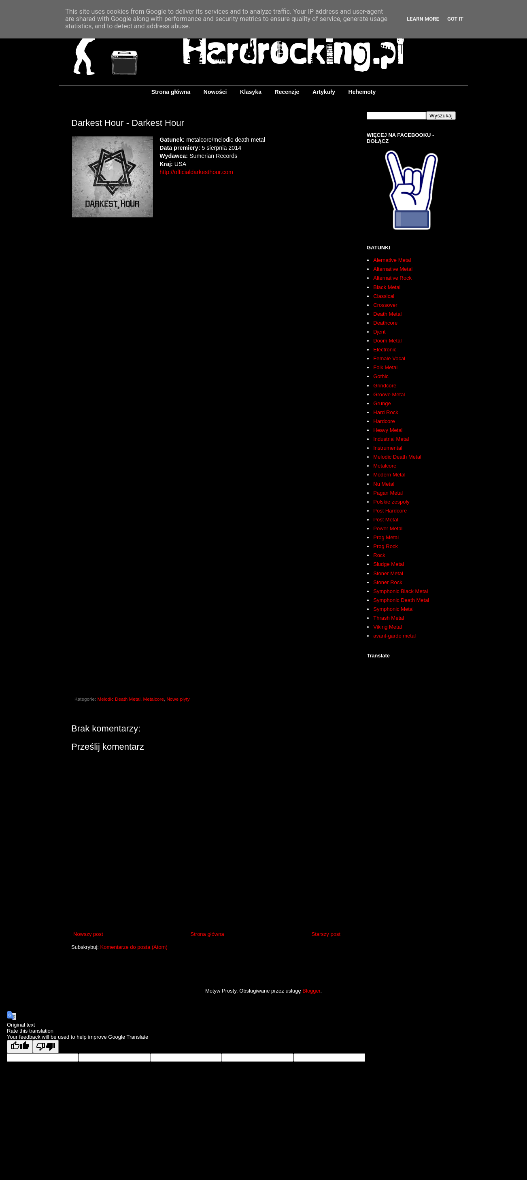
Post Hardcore (390, 511)
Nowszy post (88, 934)
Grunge (382, 403)
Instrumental (387, 448)
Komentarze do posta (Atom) (134, 947)
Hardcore (384, 421)
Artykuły (323, 92)
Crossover (385, 305)
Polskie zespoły (391, 502)
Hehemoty (362, 92)
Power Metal (387, 528)
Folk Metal (385, 367)
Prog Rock (385, 546)
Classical (383, 296)
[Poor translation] (46, 1046)
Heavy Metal (387, 430)
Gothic (381, 376)
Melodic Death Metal (119, 699)
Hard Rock (385, 412)
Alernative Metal (392, 260)
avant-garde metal (394, 636)
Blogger (311, 991)
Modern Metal (389, 475)
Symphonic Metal (393, 609)
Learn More (423, 19)
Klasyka (250, 92)
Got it (455, 19)
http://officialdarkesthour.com (196, 172)
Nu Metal (383, 484)
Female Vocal (389, 358)
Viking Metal (387, 627)
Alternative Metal (392, 269)
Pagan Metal (388, 493)
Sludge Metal (388, 564)
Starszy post (325, 934)
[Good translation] (20, 1046)
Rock (379, 555)
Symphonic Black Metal (400, 591)
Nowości (215, 92)
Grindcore (384, 386)
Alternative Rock (392, 278)
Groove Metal (389, 394)
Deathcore (385, 323)
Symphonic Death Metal (401, 600)
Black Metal (386, 287)
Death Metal (387, 314)
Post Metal (385, 520)
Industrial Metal (391, 439)
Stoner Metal (388, 573)
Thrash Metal (388, 618)
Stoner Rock (387, 582)
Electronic (384, 350)
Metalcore (153, 699)
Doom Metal (387, 341)
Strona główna (170, 92)
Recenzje (287, 92)
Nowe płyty (177, 699)
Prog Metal (386, 537)
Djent (379, 332)
